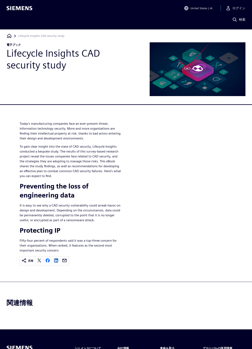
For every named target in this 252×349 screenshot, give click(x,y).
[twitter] (39, 260)
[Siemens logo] (19, 9)
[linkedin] (56, 260)
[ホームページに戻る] (9, 35)
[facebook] (48, 260)
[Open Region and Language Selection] (198, 9)
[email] (64, 260)
